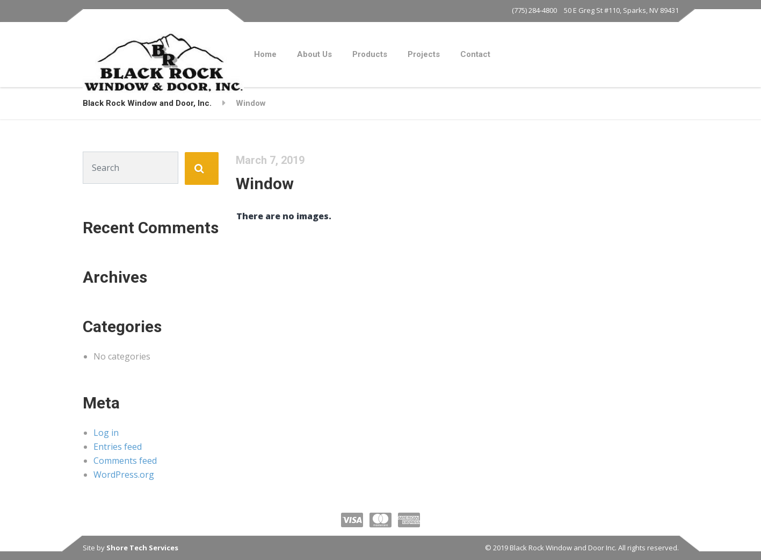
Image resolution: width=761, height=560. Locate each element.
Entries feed (117, 447)
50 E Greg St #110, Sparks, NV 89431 (621, 10)
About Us (314, 54)
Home (265, 54)
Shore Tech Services (142, 547)
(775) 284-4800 (534, 10)
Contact (475, 54)
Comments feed (125, 460)
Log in (106, 433)
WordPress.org (123, 474)
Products (369, 54)
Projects (424, 54)
